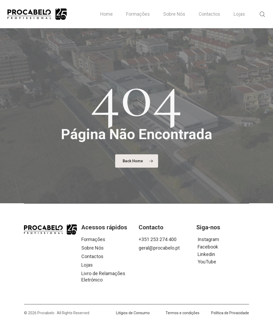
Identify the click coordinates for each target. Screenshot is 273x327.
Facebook (208, 246)
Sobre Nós (92, 248)
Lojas (87, 265)
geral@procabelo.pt (159, 248)
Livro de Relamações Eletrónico (103, 277)
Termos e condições (182, 313)
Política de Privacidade (230, 313)
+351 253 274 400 (157, 239)
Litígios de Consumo (133, 313)
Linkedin (206, 253)
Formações (93, 239)
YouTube (207, 261)
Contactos (92, 256)
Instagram (208, 239)
